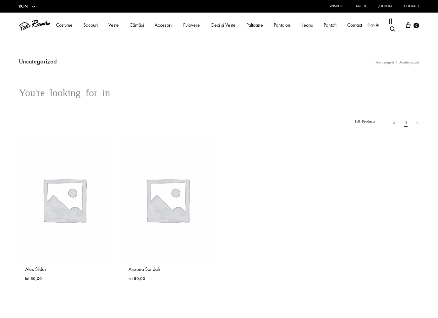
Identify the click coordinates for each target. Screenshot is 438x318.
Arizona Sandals (145, 269)
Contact (411, 6)
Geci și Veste (223, 25)
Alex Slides (36, 269)
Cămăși (136, 25)
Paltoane (254, 25)
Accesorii (163, 25)
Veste (113, 25)
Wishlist (337, 6)
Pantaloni (282, 25)
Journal (385, 6)
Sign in (373, 25)
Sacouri (90, 25)
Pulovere (191, 25)
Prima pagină (384, 62)
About (361, 6)
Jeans (307, 25)
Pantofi (330, 25)
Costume (64, 25)
